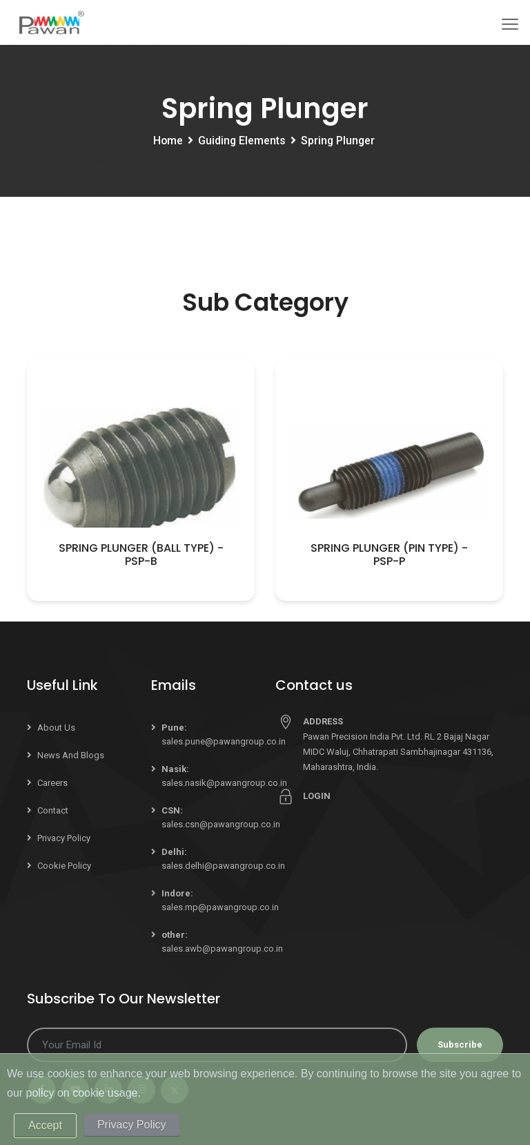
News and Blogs (70, 755)
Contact (52, 810)
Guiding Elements (241, 141)
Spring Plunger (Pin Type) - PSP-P (389, 554)
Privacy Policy (63, 838)
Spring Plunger (338, 141)
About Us (56, 727)
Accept (45, 1125)
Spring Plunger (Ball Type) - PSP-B (141, 554)
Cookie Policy (64, 865)
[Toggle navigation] (510, 24)
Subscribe (460, 1044)
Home (167, 141)
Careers (52, 783)
